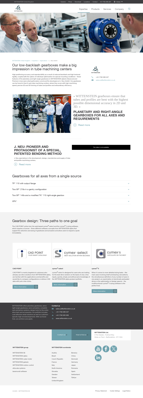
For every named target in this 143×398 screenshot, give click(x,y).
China (73, 356)
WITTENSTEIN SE (19, 353)
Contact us (61, 335)
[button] (121, 2)
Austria (54, 353)
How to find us (81, 335)
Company (119, 9)
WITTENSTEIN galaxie (21, 362)
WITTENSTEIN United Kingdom (21, 60)
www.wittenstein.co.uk (64, 318)
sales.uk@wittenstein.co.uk (105, 80)
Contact (95, 2)
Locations (87, 2)
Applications (43, 60)
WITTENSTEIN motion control (23, 365)
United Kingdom (57, 380)
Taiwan (54, 377)
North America (57, 368)
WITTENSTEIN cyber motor (22, 359)
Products (95, 9)
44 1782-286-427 (105, 2)
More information (20, 287)
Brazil (54, 356)
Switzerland (75, 374)
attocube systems (19, 368)
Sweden (54, 374)
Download (78, 2)
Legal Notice (126, 391)
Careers (63, 2)
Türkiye (73, 377)
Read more (84, 125)
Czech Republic (57, 359)
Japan (73, 365)
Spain (73, 371)
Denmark (74, 359)
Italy (53, 365)
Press (70, 2)
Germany (74, 362)
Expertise (83, 9)
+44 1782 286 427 (62, 312)
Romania (74, 368)
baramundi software (20, 371)
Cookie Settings (115, 391)
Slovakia (55, 371)
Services (107, 9)
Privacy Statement (101, 391)
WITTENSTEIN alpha (20, 356)
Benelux (74, 353)
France (54, 362)
